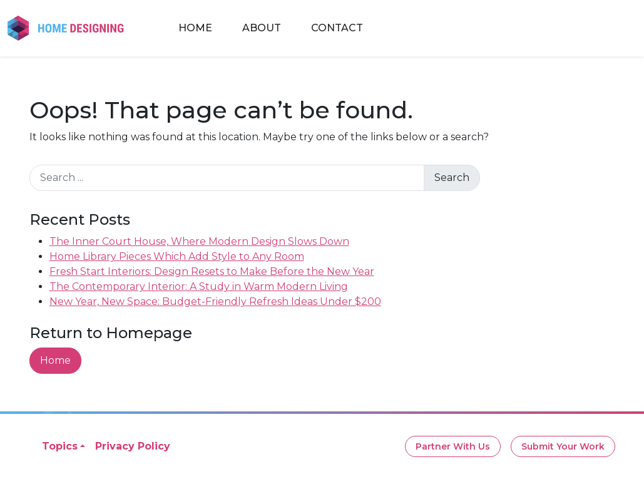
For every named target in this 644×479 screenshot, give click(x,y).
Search (451, 177)
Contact (337, 28)
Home (195, 28)
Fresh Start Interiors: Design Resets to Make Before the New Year (211, 271)
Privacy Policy (132, 446)
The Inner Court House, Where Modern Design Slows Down (199, 241)
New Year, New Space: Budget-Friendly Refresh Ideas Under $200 (215, 301)
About (261, 28)
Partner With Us (453, 446)
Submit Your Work (563, 446)
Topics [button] (60, 446)
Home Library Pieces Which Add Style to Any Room (176, 256)
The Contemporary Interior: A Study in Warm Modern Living (198, 286)
